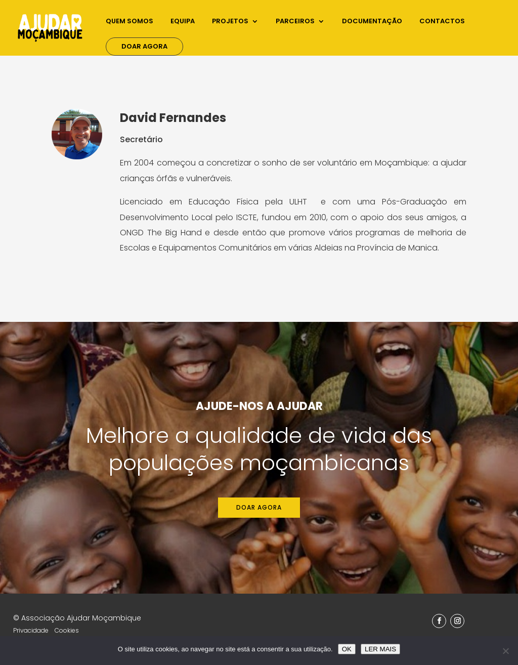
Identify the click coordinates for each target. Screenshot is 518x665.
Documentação (372, 22)
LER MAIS (380, 649)
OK (347, 649)
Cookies (67, 630)
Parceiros (295, 22)
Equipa (182, 22)
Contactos (442, 22)
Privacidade (31, 630)
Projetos (230, 22)
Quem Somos (129, 22)
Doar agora (259, 507)
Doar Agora (144, 46)
